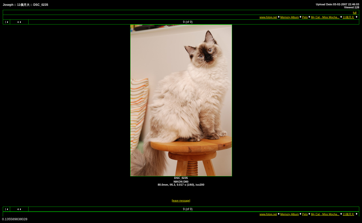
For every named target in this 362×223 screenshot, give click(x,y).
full (354, 12)
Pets (305, 17)
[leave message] (181, 200)
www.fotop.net (268, 17)
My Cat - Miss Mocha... (325, 17)
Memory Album (289, 17)
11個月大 (348, 17)
